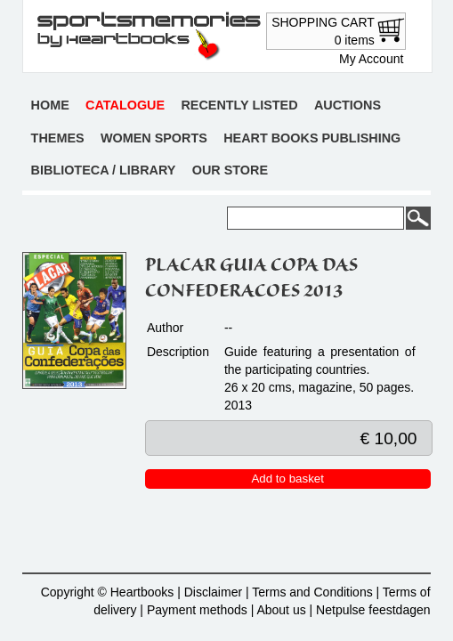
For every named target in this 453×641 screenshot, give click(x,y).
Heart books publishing (311, 138)
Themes (58, 138)
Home (50, 105)
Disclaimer (213, 592)
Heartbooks (142, 592)
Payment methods (197, 610)
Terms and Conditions (312, 592)
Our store (230, 170)
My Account (371, 59)
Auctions (347, 105)
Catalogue (125, 105)
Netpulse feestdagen (373, 610)
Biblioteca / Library (103, 170)
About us (280, 610)
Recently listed (239, 105)
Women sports (154, 138)
